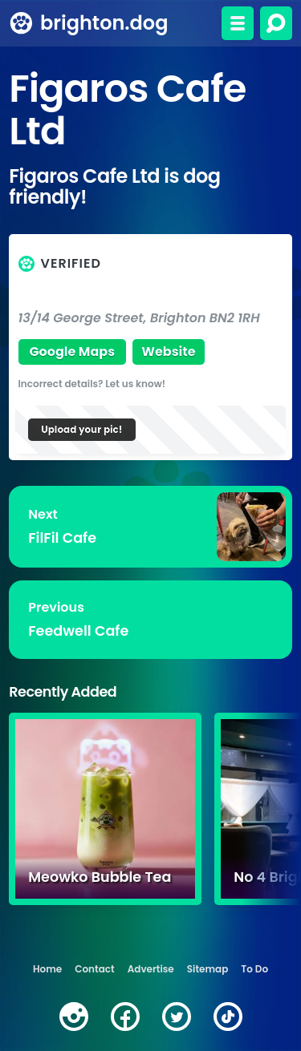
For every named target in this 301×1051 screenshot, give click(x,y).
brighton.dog (104, 23)
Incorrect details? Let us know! (92, 384)
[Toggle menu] (238, 23)
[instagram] (74, 1016)
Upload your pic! (81, 429)
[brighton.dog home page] (21, 23)
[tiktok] (228, 1016)
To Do (254, 969)
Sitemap (208, 969)
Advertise (151, 969)
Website (168, 351)
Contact (94, 969)
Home (47, 969)
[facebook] (125, 1016)
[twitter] (176, 1016)
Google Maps (72, 351)
